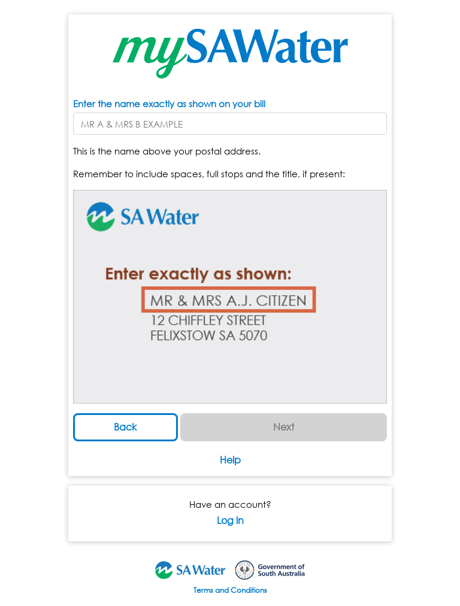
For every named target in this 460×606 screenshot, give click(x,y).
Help (230, 459)
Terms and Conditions (230, 590)
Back (125, 426)
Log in (230, 520)
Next (283, 426)
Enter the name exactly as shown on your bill (169, 104)
